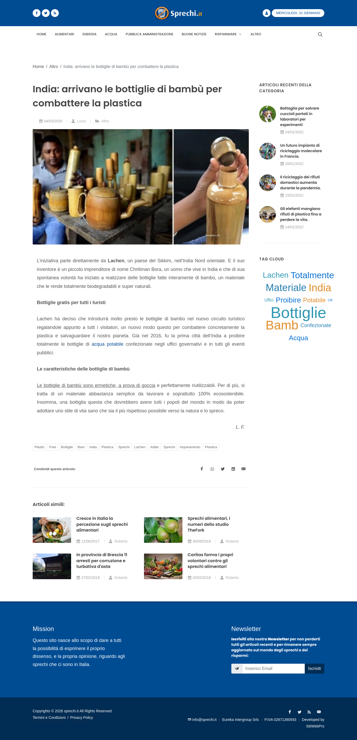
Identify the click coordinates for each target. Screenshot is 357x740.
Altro (53, 66)
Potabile (314, 300)
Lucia (78, 121)
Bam (81, 447)
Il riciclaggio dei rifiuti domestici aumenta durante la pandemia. (300, 182)
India (93, 447)
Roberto (118, 541)
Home (38, 66)
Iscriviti (314, 668)
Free (52, 447)
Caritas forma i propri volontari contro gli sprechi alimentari (210, 561)
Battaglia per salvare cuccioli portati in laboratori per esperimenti (299, 116)
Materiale (286, 287)
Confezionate (316, 325)
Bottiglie (67, 447)
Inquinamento (190, 447)
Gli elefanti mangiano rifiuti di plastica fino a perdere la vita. (300, 214)
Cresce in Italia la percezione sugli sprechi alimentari (102, 524)
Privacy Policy (81, 717)
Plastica (107, 447)
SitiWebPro (315, 726)
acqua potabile (107, 344)
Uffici (269, 300)
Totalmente (312, 275)
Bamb (282, 325)
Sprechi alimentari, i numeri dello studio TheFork (209, 524)
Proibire (288, 300)
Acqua (298, 338)
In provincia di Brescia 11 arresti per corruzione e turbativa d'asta (101, 561)
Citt (330, 300)
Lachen (140, 447)
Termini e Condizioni (49, 717)
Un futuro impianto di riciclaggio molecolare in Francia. (301, 151)
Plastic (39, 447)
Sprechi (124, 447)
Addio (154, 447)
